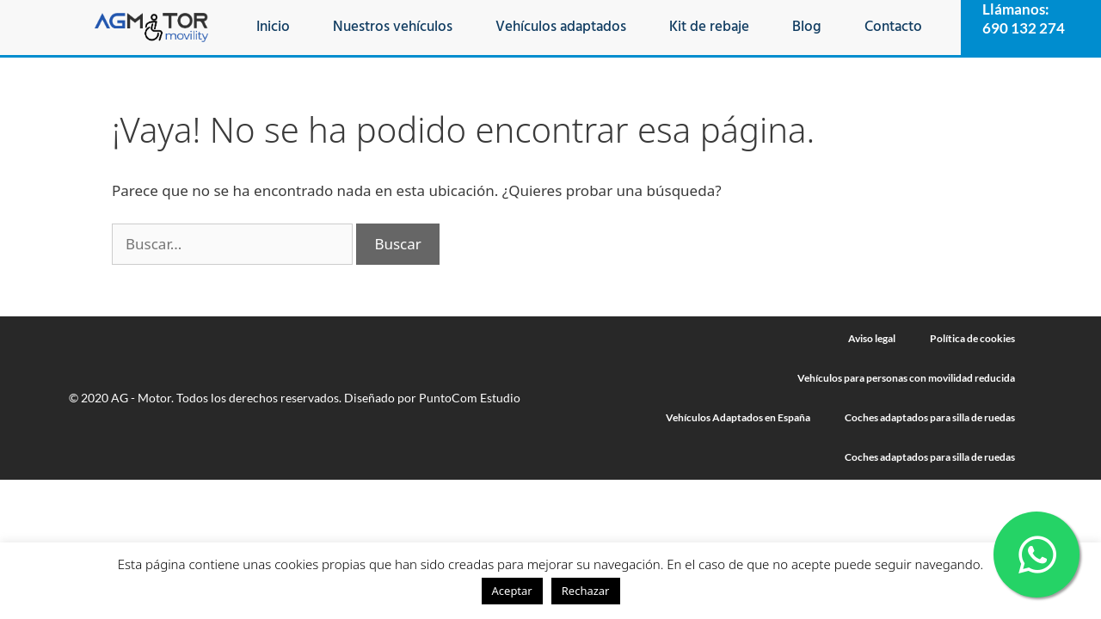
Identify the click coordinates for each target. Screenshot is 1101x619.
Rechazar (586, 590)
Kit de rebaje (709, 27)
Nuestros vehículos (392, 27)
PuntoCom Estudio (469, 397)
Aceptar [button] (512, 590)
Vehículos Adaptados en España (738, 417)
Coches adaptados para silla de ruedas (930, 417)
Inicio (273, 27)
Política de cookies (972, 338)
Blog (806, 27)
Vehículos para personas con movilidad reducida (906, 377)
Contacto (893, 27)
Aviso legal (871, 338)
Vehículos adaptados (560, 27)
